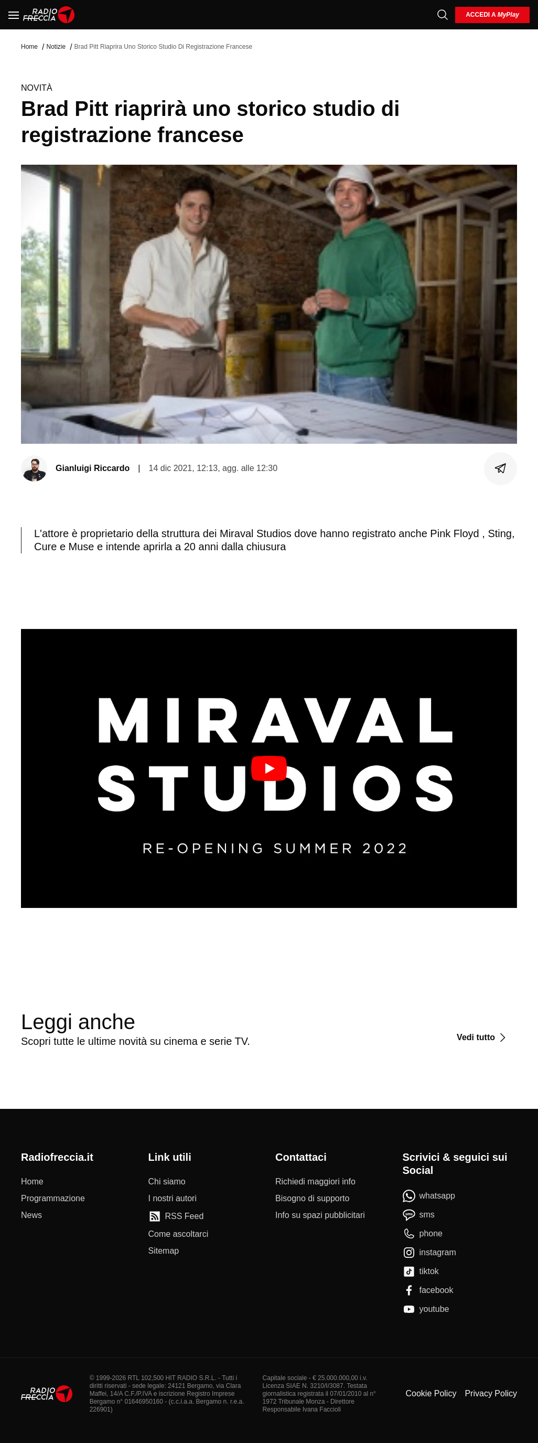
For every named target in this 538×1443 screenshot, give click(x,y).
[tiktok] (421, 1271)
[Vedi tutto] (482, 1037)
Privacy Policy (491, 1393)
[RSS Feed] (176, 1216)
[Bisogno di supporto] (312, 1198)
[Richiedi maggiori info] (315, 1182)
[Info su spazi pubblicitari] (320, 1215)
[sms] (419, 1215)
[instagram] (429, 1252)
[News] (31, 1215)
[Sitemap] (163, 1251)
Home (29, 46)
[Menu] (13, 14)
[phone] (423, 1233)
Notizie (56, 46)
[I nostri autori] (172, 1198)
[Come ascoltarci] (178, 1234)
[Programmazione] (53, 1198)
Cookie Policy (430, 1393)
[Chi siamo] (167, 1182)
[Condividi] (500, 468)
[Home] (49, 14)
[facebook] (428, 1290)
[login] (492, 15)
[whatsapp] (429, 1196)
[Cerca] (442, 14)
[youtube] (426, 1309)
